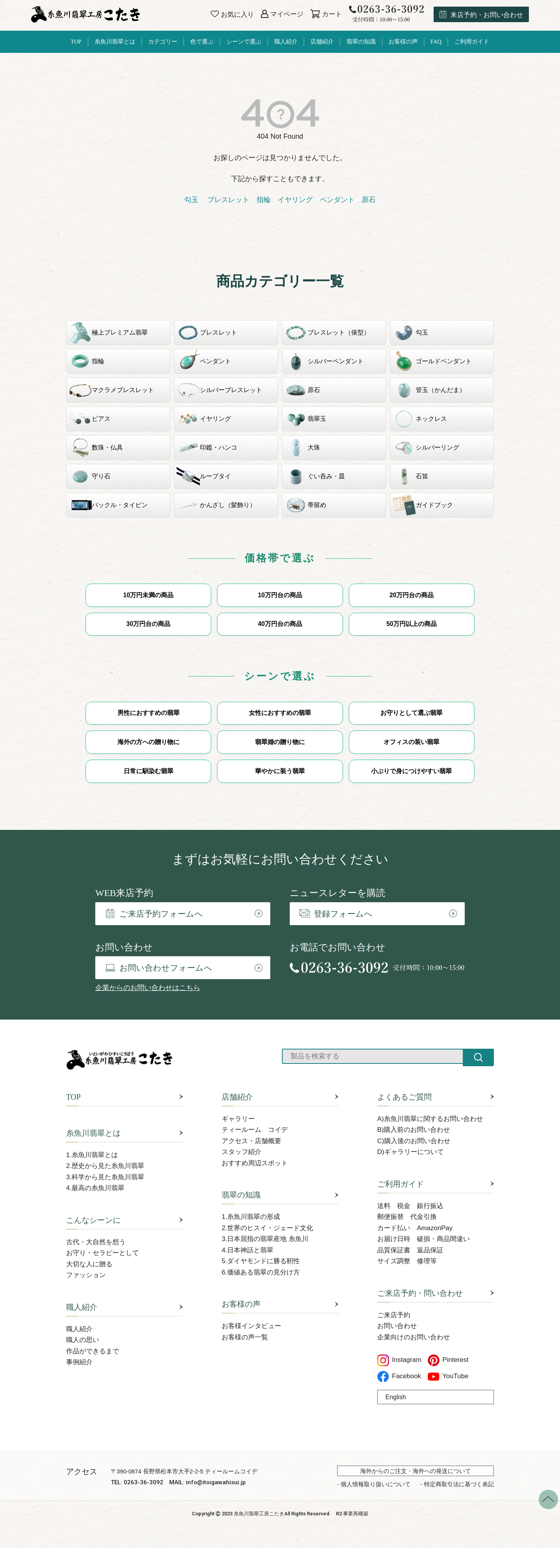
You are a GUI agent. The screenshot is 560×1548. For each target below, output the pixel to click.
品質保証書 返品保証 (410, 1250)
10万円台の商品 (280, 595)
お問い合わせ (397, 1326)
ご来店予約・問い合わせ (420, 1293)
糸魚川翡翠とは (93, 1133)
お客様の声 (241, 1304)
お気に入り (232, 14)
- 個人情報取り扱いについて (374, 1484)
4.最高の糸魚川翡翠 (95, 1188)
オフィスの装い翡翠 (411, 742)
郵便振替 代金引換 (407, 1217)
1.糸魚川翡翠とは (92, 1155)
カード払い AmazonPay (415, 1228)
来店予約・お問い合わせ (481, 14)
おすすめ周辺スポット (255, 1163)
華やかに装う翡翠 (280, 771)
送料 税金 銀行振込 (410, 1206)
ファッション (86, 1276)
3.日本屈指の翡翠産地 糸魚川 (265, 1239)
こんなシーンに (93, 1220)
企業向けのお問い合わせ (413, 1337)
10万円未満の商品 (148, 595)
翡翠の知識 (241, 1195)
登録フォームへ (336, 914)
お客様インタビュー (251, 1326)
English (395, 1397)
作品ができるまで (92, 1351)
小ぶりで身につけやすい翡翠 (411, 771)
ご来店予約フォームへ (154, 914)
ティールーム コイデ (255, 1130)
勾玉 (191, 200)
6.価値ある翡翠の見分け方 (261, 1272)
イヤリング (295, 200)
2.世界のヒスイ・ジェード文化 (267, 1228)
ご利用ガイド (400, 1184)
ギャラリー (238, 1119)
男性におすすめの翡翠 (148, 713)
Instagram (399, 1360)
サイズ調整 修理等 (407, 1262)
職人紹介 (81, 1307)
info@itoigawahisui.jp (216, 1483)
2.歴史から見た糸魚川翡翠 (105, 1166)
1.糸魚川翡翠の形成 (251, 1217)
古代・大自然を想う (96, 1242)
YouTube (448, 1377)
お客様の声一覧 (245, 1337)
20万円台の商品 (411, 595)
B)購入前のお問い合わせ (413, 1130)
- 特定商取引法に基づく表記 (457, 1484)
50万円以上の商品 (411, 624)
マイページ (282, 14)
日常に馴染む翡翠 (148, 771)
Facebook (399, 1377)
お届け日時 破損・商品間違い (423, 1239)
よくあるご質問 (404, 1097)
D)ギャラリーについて (410, 1152)
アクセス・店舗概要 (251, 1141)
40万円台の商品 (280, 624)
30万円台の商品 (148, 624)
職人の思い (82, 1340)
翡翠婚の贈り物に (280, 742)
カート (326, 14)
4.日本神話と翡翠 (247, 1250)
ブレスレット (227, 200)
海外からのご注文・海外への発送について (415, 1471)
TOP (73, 1097)
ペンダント (337, 200)
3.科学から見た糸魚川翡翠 (105, 1177)
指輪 (264, 200)
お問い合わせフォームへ (158, 968)
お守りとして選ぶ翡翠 (411, 713)
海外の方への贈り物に (148, 742)
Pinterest (448, 1360)
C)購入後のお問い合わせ (413, 1141)
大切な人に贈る (89, 1264)
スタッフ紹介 (241, 1152)
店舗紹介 (237, 1097)
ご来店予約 (393, 1315)
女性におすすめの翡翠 (280, 713)
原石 (369, 200)
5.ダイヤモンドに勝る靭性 (261, 1262)
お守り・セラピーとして (102, 1253)
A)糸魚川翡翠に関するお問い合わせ (430, 1119)
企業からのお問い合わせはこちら (147, 988)
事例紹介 (79, 1363)
